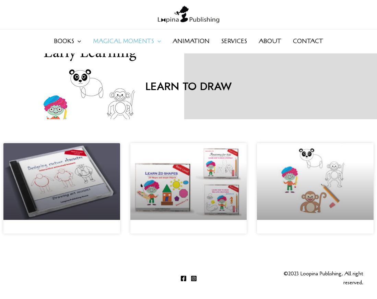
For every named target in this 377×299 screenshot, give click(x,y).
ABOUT (270, 41)
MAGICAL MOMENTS (127, 41)
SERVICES (234, 41)
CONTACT (308, 41)
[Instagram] (194, 278)
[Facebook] (183, 278)
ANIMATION (191, 41)
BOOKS (67, 41)
